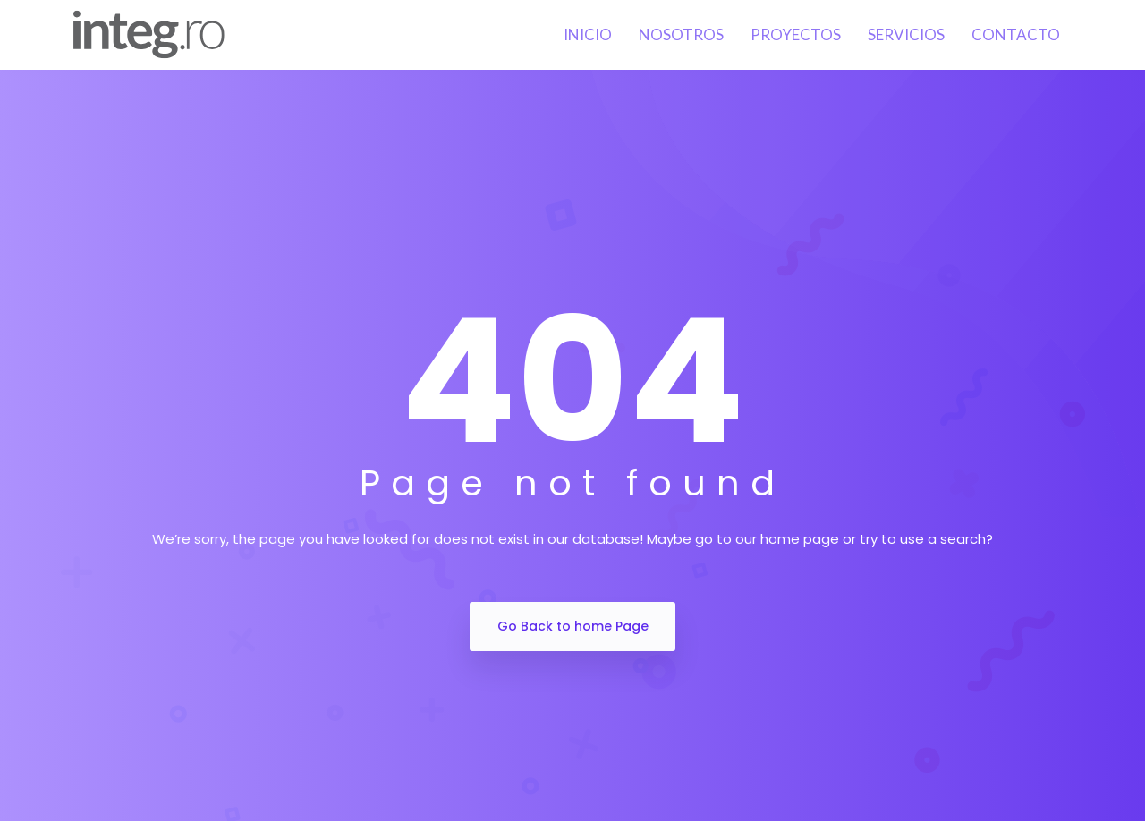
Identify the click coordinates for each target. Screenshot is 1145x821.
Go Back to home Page (573, 626)
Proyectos (796, 34)
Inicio (588, 34)
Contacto (1015, 34)
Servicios (906, 34)
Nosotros (681, 34)
